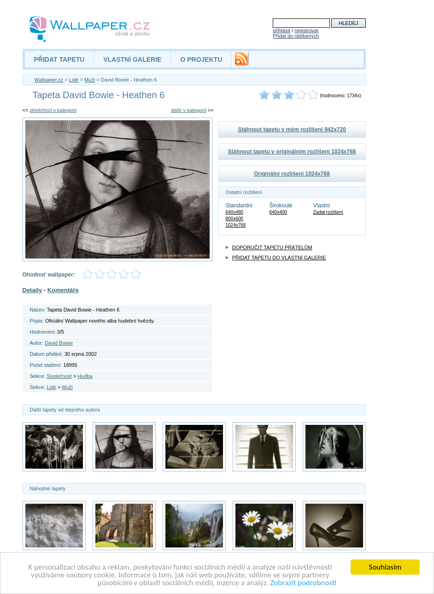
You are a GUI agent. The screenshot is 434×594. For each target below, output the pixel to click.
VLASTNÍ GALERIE (132, 59)
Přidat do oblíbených (296, 36)
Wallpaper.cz (49, 79)
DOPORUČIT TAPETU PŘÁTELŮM (272, 247)
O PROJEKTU (201, 59)
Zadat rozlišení (328, 212)
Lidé (74, 79)
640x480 (234, 212)
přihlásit (281, 30)
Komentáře (63, 290)
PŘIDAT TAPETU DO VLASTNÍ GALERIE (279, 257)
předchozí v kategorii (52, 110)
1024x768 (236, 225)
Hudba (84, 376)
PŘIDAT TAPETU (59, 59)
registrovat (306, 30)
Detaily (32, 290)
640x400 (278, 212)
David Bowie (59, 343)
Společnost (59, 376)
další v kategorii (188, 110)
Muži (89, 79)
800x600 (234, 218)
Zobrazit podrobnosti (303, 583)
